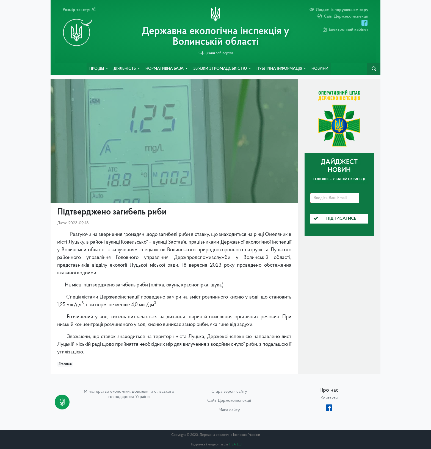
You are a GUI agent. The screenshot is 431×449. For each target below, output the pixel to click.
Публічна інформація (279, 69)
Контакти (329, 398)
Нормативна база (164, 69)
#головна (65, 364)
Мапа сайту (229, 410)
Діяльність (125, 69)
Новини (319, 69)
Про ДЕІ (97, 69)
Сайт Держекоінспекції (229, 400)
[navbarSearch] (373, 69)
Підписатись (335, 218)
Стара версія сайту (229, 391)
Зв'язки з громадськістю (220, 69)
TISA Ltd (235, 444)
